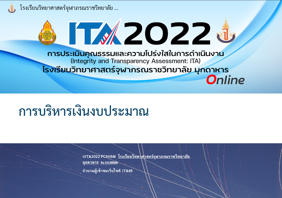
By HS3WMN (109, 162)
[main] (141, 111)
